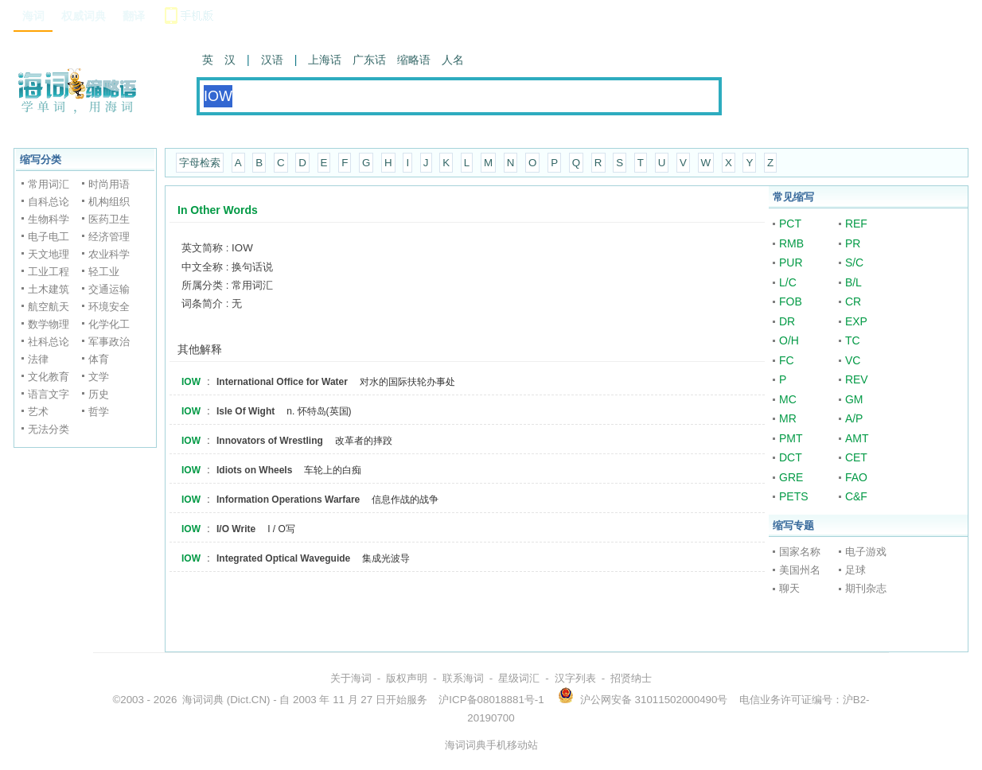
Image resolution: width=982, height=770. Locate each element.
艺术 (38, 412)
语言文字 (48, 394)
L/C (788, 282)
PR (852, 243)
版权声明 (406, 678)
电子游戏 (866, 552)
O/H (789, 340)
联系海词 (463, 678)
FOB (790, 301)
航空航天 (48, 307)
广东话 (369, 59)
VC (852, 360)
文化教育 (48, 377)
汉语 (272, 59)
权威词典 (83, 16)
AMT (857, 438)
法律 (38, 359)
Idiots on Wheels (254, 470)
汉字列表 (575, 678)
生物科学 (48, 219)
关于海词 (351, 678)
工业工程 (48, 272)
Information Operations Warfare (288, 499)
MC (788, 399)
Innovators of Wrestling (269, 440)
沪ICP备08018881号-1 (491, 700)
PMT (791, 438)
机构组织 (109, 202)
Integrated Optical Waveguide (283, 558)
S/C (854, 262)
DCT (790, 457)
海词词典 (203, 700)
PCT (790, 223)
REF (856, 223)
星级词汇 (519, 678)
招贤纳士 (631, 678)
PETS (794, 496)
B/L (853, 282)
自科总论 (48, 202)
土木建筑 (48, 289)
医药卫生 (109, 219)
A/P (854, 418)
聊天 (789, 588)
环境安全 (109, 307)
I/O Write (235, 529)
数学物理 (48, 324)
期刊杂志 (866, 588)
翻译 (134, 16)
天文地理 (48, 254)
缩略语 (414, 59)
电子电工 (48, 237)
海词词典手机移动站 (491, 745)
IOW (191, 381)
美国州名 (799, 570)
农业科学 (109, 254)
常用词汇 (48, 184)
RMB (791, 243)
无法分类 (48, 429)
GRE (791, 477)
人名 (453, 59)
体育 (98, 359)
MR (788, 418)
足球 (855, 570)
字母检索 (199, 163)
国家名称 (799, 552)
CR (853, 301)
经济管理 (109, 237)
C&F (856, 496)
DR (787, 321)
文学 (98, 377)
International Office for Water (282, 381)
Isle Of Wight (245, 411)
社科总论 (48, 342)
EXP (856, 321)
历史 (98, 394)
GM (854, 399)
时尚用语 (109, 184)
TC (852, 340)
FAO (856, 477)
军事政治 (109, 342)
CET (856, 457)
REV (856, 379)
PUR (791, 262)
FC (786, 360)
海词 (33, 16)
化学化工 (109, 324)
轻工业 (103, 272)
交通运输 (109, 289)
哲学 (98, 412)
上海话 (324, 59)
